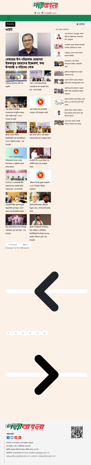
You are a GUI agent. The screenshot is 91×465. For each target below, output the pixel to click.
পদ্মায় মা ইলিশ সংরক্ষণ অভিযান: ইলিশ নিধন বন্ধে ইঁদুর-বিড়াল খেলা (74, 81)
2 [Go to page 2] (16, 333)
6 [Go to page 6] (44, 333)
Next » (25, 244)
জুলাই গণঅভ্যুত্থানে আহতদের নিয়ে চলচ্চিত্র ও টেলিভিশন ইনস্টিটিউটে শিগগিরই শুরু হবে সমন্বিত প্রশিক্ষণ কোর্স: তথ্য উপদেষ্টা (40, 233)
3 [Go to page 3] (23, 333)
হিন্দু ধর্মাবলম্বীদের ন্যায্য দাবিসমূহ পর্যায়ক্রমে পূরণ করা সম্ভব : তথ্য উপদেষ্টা (16, 230)
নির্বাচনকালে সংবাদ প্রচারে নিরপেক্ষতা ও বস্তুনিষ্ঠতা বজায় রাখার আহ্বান (15, 163)
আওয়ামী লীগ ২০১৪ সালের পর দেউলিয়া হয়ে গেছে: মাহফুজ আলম (39, 163)
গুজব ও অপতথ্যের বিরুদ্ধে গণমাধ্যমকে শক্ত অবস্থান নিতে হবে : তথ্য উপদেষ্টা (39, 86)
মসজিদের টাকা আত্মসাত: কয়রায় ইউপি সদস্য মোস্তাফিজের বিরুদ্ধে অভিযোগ (74, 91)
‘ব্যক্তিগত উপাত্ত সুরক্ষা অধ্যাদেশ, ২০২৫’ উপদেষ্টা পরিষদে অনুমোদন (40, 185)
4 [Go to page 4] (30, 333)
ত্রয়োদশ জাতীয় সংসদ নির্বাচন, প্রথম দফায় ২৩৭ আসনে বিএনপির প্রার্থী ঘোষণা (75, 102)
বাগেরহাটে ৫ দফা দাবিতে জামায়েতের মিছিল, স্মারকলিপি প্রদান (73, 64)
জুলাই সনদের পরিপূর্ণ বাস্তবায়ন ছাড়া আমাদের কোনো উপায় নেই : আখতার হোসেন (74, 113)
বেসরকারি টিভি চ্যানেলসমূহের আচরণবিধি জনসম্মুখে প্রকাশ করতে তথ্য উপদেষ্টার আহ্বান (15, 208)
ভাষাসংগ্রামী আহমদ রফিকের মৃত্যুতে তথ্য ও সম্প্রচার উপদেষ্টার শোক (40, 208)
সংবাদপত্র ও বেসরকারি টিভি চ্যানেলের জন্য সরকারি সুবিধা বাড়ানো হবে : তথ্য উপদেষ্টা (14, 185)
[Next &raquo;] (47, 374)
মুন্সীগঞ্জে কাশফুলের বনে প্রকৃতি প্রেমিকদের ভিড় (73, 73)
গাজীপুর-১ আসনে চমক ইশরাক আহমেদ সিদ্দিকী (74, 54)
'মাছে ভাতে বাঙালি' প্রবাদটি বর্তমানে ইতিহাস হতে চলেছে (73, 122)
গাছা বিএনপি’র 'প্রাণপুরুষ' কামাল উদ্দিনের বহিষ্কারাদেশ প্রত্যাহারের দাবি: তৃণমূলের (74, 36)
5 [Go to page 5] (37, 333)
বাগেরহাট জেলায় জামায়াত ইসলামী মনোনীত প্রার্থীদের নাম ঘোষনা (74, 46)
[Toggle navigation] (9, 18)
